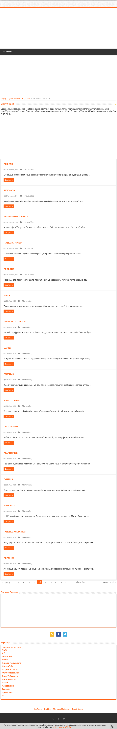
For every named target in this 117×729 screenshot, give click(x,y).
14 (45, 582)
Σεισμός (6, 689)
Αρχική (3, 99)
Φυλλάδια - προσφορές (12, 647)
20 (60, 582)
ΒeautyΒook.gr (77, 709)
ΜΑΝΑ (7, 295)
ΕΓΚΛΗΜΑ (9, 374)
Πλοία (5, 682)
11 (29, 582)
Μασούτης (7, 656)
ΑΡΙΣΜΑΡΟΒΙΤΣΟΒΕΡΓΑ (16, 216)
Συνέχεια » (9, 180)
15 (51, 582)
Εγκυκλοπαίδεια (14, 99)
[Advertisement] (58, 28)
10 (19, 582)
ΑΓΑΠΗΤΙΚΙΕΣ (10, 453)
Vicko (5, 659)
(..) (54, 727)
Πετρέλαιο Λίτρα (10, 669)
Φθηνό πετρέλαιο (10, 672)
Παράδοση (26, 99)
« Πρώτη (6, 582)
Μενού (7, 52)
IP (3, 695)
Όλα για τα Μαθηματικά (62, 709)
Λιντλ (4, 650)
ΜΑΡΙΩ (7, 348)
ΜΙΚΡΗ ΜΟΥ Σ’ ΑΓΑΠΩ (15, 321)
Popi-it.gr (47, 709)
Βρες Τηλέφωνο (10, 676)
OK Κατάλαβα (65, 727)
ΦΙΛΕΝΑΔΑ (9, 190)
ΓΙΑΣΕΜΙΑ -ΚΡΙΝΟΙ (13, 243)
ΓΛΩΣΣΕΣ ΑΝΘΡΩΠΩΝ (15, 531)
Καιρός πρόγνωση (11, 663)
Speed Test (7, 692)
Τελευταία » (80, 582)
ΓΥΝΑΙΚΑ (8, 479)
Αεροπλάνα (8, 686)
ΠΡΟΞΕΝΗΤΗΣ (11, 426)
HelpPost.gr (38, 709)
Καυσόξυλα (7, 666)
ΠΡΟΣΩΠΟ (9, 269)
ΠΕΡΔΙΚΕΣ (9, 558)
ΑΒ (3, 653)
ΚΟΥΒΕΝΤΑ (9, 505)
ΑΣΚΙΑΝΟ (8, 164)
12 (34, 582)
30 (66, 582)
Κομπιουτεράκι (9, 679)
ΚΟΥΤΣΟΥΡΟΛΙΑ (12, 400)
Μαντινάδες (29, 170)
